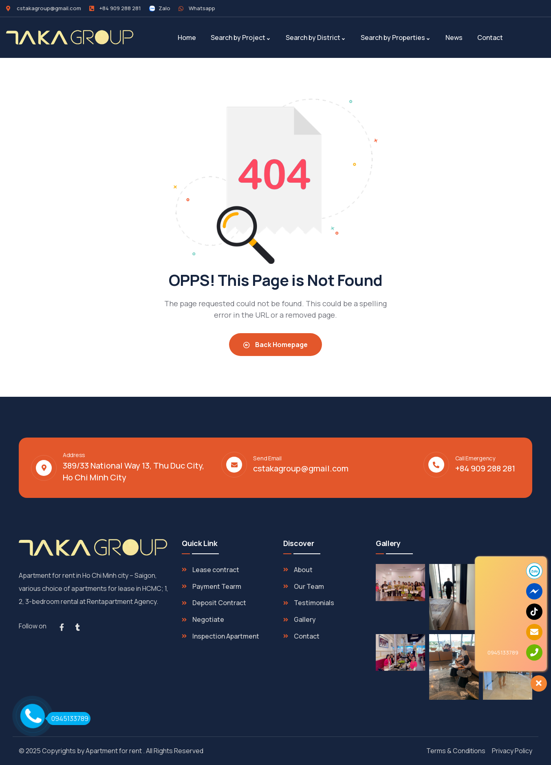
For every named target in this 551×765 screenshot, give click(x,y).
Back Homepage (275, 344)
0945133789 (67, 718)
